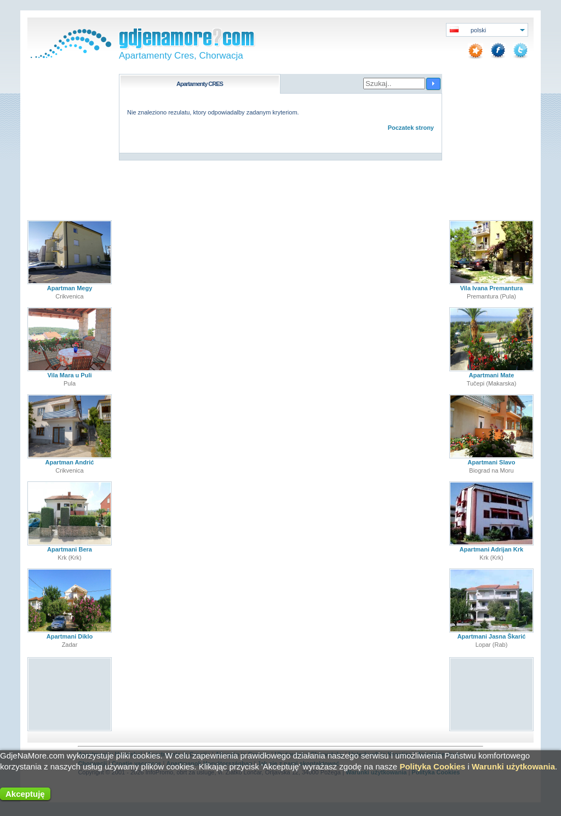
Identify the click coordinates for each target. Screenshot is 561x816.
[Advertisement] (70, 693)
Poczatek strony (411, 127)
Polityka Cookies (432, 766)
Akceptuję (25, 793)
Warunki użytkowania (513, 766)
